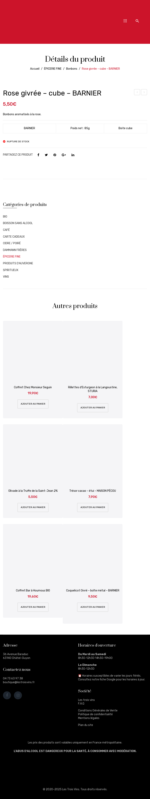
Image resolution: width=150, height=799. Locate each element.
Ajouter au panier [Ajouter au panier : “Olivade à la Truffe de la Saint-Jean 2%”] (33, 507)
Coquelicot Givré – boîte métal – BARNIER (92, 590)
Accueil (34, 68)
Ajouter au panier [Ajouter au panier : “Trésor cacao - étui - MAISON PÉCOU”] (92, 507)
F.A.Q (81, 703)
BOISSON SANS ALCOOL (18, 223)
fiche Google (108, 679)
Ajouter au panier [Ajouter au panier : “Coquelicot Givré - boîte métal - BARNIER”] (92, 607)
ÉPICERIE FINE (53, 68)
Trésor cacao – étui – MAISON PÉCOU (92, 491)
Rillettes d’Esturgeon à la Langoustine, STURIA (92, 389)
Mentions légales (88, 718)
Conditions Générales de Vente (98, 710)
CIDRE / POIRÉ (12, 243)
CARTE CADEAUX (14, 236)
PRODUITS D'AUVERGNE (18, 263)
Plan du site (85, 725)
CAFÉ (6, 230)
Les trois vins (86, 700)
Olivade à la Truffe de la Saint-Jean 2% (33, 491)
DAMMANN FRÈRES (15, 250)
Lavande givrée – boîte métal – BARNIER (137, 92)
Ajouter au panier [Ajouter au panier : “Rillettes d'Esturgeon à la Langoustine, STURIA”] (92, 407)
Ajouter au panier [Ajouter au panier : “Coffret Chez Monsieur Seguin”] (33, 403)
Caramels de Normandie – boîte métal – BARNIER (144, 92)
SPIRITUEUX (10, 270)
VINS (6, 276)
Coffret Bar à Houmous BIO (33, 590)
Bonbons (71, 68)
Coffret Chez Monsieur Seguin (33, 387)
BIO (5, 216)
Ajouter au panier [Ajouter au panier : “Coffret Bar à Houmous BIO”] (33, 607)
